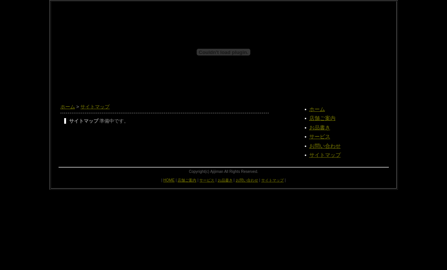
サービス (319, 137)
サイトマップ (95, 107)
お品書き (319, 127)
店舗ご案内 (322, 118)
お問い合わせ (325, 146)
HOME (169, 180)
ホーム (67, 107)
